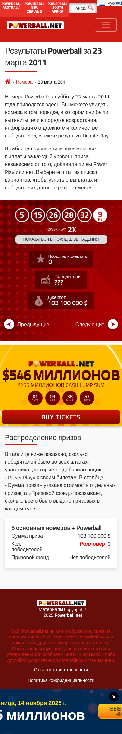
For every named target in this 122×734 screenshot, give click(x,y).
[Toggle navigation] (106, 25)
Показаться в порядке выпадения (61, 239)
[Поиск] (83, 8)
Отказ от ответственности (61, 669)
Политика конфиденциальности (61, 680)
